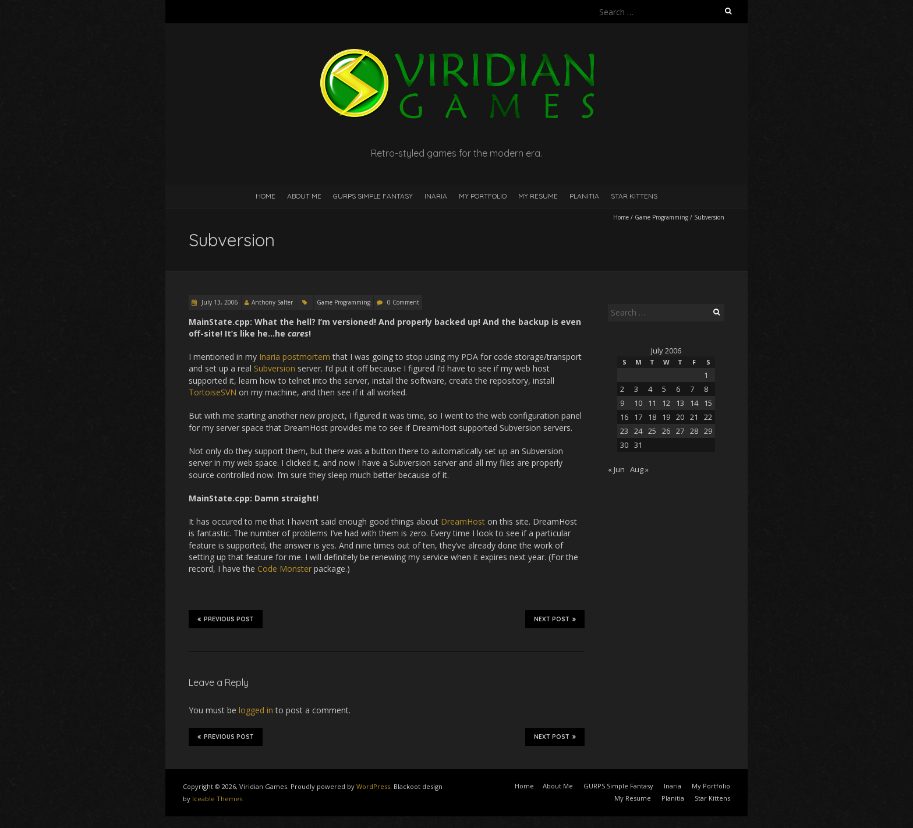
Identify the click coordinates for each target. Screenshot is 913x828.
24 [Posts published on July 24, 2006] (638, 431)
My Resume (538, 196)
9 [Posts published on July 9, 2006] (622, 403)
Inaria (435, 196)
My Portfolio (483, 196)
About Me (304, 196)
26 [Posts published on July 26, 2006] (666, 431)
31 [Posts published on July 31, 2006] (638, 445)
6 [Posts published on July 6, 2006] (678, 389)
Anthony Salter (272, 302)
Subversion (274, 368)
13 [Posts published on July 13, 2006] (680, 403)
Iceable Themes (217, 798)
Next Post (555, 619)
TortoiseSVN (212, 392)
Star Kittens (634, 196)
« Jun (616, 469)
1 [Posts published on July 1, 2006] (706, 375)
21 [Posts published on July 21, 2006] (694, 417)
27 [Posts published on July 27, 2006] (680, 431)
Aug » (639, 469)
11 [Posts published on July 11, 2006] (652, 403)
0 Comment (403, 302)
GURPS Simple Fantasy (373, 196)
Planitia (584, 196)
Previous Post (225, 619)
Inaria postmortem (294, 356)
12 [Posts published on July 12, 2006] (666, 403)
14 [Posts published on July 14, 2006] (694, 403)
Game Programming (661, 217)
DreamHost (463, 521)
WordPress (373, 786)
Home (265, 196)
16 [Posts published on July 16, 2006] (624, 417)
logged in (256, 710)
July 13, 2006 (219, 302)
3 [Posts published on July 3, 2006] (636, 389)
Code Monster (284, 568)
